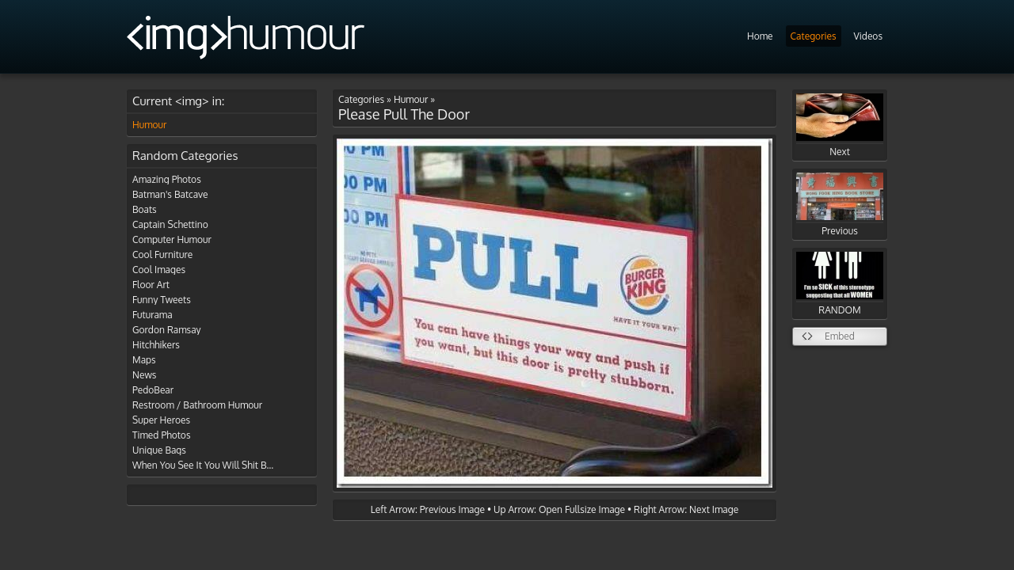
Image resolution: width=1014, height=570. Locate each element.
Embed (840, 336)
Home (760, 36)
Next (839, 125)
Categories (814, 36)
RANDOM (839, 284)
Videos (868, 36)
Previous (839, 205)
